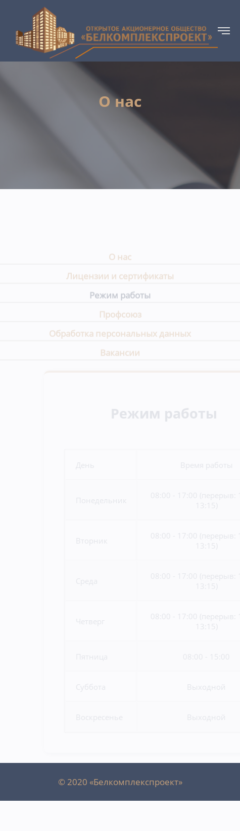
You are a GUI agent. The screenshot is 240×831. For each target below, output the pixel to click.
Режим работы (120, 299)
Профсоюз (120, 318)
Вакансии (120, 356)
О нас (120, 260)
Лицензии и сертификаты (120, 279)
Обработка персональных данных (120, 337)
